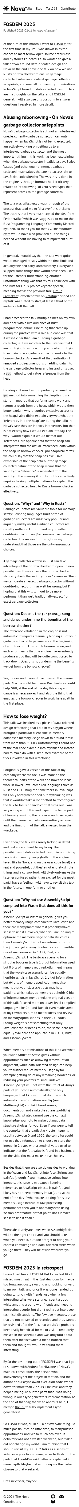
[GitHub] (53, 1496)
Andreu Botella (38, 1366)
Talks (28, 8)
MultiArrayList (13, 1105)
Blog (39, 8)
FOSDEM (60, 44)
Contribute (68, 8)
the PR (20, 1406)
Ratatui (51, 296)
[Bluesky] (53, 1501)
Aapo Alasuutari (46, 30)
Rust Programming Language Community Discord (38, 224)
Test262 (51, 8)
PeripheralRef (13, 218)
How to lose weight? (25, 716)
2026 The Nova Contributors (16, 1498)
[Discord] (61, 1496)
